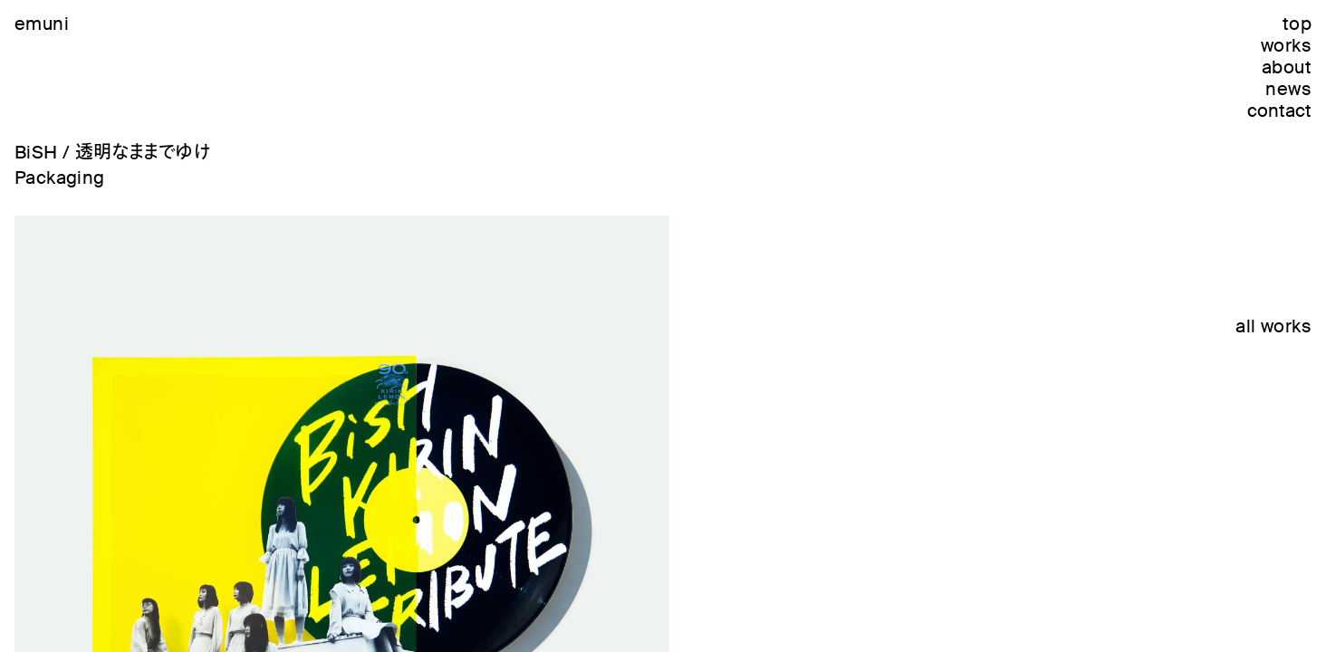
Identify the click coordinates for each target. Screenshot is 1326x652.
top (1297, 23)
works (1286, 45)
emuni (41, 23)
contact (1279, 110)
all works (1273, 326)
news (1288, 89)
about (1287, 67)
